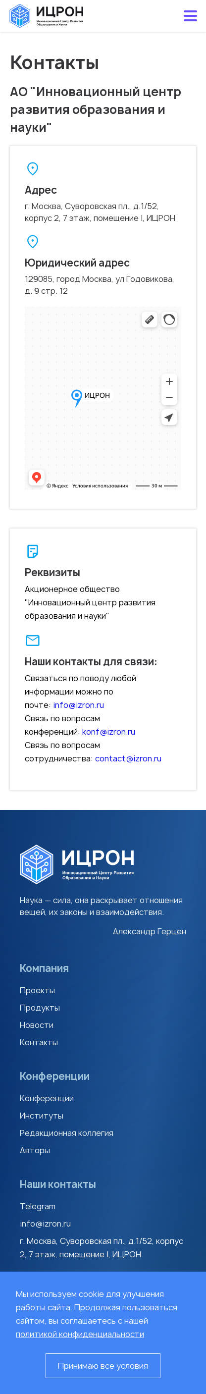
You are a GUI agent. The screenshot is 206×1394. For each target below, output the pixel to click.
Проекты (37, 990)
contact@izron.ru (128, 758)
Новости (36, 1024)
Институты (41, 1115)
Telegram (37, 1206)
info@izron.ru (78, 704)
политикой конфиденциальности (80, 1334)
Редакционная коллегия (66, 1132)
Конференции (47, 1098)
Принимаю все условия (103, 1365)
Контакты (39, 1042)
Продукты (40, 1007)
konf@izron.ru (108, 731)
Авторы (35, 1150)
